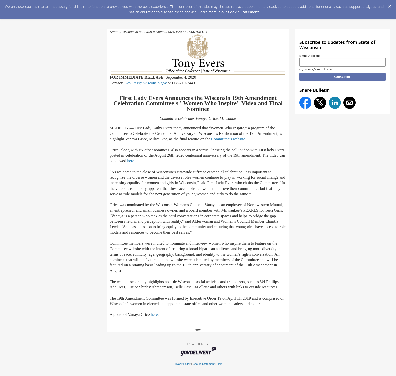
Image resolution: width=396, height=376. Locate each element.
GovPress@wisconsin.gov (145, 83)
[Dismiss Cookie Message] (389, 5)
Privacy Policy (182, 363)
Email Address (310, 56)
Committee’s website (228, 139)
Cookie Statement (243, 12)
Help (219, 363)
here (130, 161)
